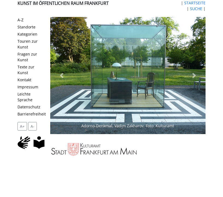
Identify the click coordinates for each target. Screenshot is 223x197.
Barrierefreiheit (31, 114)
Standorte (26, 27)
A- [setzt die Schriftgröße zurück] (32, 126)
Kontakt (24, 79)
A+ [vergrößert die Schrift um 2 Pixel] (22, 126)
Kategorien (27, 34)
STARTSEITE (195, 2)
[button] (61, 75)
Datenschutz (28, 106)
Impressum (27, 86)
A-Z (20, 19)
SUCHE (196, 8)
